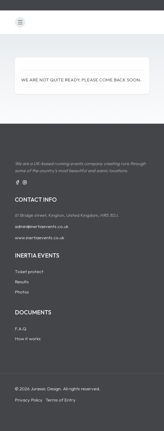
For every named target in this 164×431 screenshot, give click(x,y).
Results (22, 281)
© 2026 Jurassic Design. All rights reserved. (57, 388)
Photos (22, 292)
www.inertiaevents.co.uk (39, 237)
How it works (28, 338)
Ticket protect (29, 271)
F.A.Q (20, 328)
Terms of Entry (60, 400)
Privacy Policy (28, 400)
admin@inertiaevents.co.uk (41, 226)
